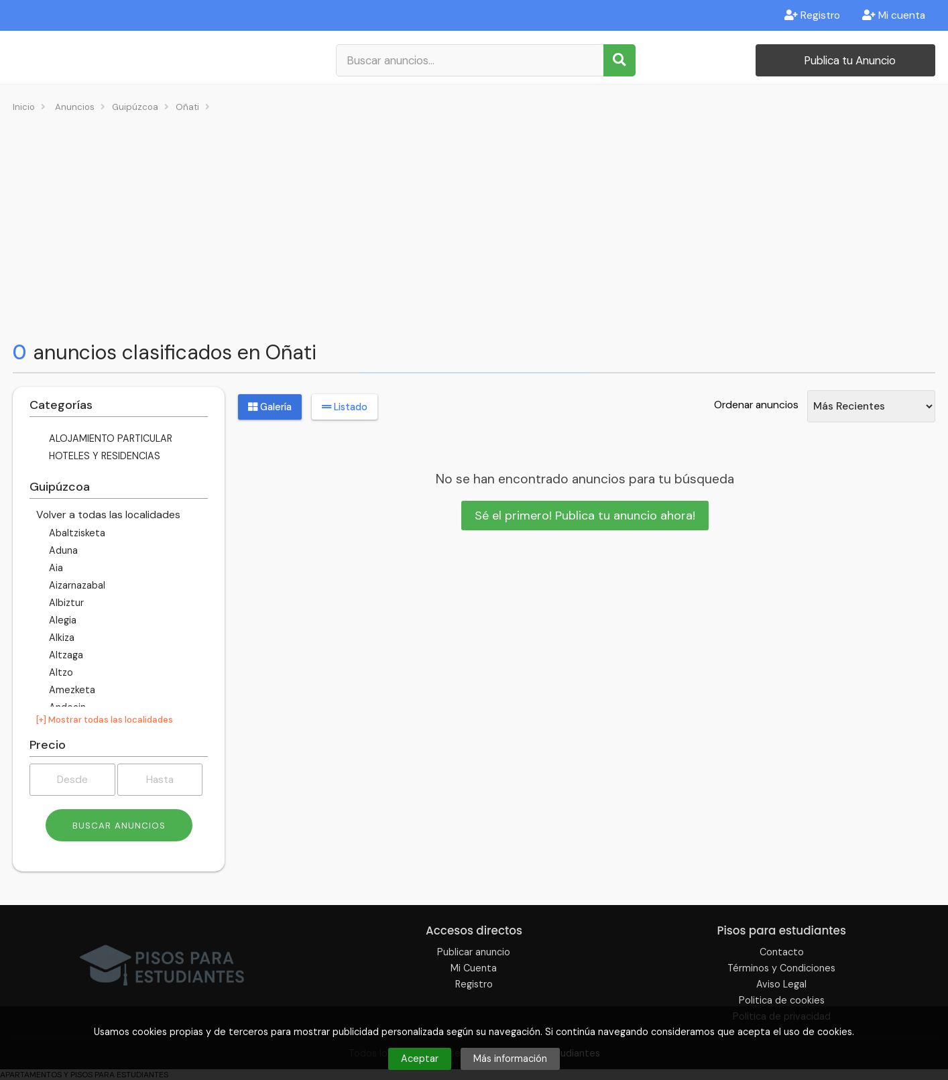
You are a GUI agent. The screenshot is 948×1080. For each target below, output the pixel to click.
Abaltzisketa (75, 533)
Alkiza (60, 638)
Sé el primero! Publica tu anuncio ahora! (585, 515)
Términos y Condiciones (781, 968)
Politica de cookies (782, 1000)
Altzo (59, 672)
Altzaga (64, 655)
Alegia (61, 620)
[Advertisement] (474, 225)
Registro (812, 15)
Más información (510, 1059)
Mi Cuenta (474, 968)
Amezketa (70, 690)
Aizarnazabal (75, 585)
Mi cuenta (893, 15)
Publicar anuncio (473, 952)
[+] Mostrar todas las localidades (104, 719)
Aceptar (419, 1059)
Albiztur (65, 603)
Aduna (62, 550)
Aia (54, 568)
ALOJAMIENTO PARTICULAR (109, 438)
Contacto (782, 952)
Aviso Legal (781, 984)
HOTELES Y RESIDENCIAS (103, 456)
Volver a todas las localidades (108, 514)
